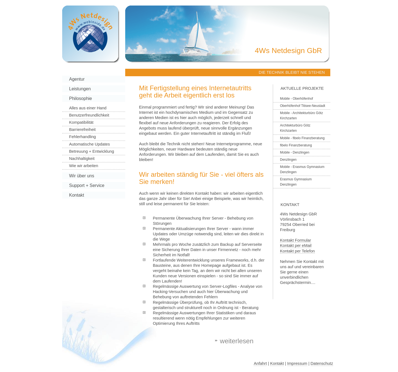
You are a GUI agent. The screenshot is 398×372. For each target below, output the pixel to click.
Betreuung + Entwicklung (91, 151)
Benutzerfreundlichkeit (89, 115)
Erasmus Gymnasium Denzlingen (296, 181)
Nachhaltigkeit (82, 158)
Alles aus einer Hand (87, 108)
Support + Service (86, 185)
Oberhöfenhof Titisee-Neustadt (302, 106)
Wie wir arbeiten (83, 165)
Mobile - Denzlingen (294, 152)
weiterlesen (236, 341)
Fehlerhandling (82, 136)
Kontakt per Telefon (297, 251)
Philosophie (80, 98)
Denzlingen (288, 160)
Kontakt (76, 195)
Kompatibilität (81, 122)
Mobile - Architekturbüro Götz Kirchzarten (301, 115)
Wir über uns (81, 175)
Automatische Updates (89, 144)
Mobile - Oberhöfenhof (296, 99)
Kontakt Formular (295, 240)
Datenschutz (322, 363)
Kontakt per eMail (295, 245)
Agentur (77, 79)
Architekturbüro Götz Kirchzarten (295, 128)
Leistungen (80, 88)
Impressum (297, 363)
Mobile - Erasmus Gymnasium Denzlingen (302, 169)
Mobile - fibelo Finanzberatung (302, 138)
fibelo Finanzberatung (296, 145)
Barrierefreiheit (82, 129)
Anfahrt (260, 363)
